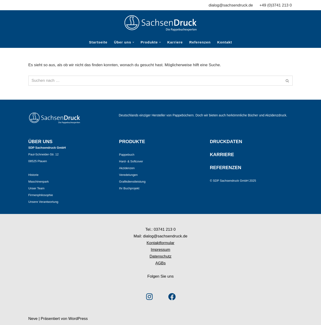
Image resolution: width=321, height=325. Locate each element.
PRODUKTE (132, 141)
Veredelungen (128, 175)
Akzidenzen (127, 168)
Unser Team (36, 188)
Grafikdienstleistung (132, 181)
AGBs (160, 263)
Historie (33, 175)
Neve (33, 318)
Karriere (175, 42)
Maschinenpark (38, 181)
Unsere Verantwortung (43, 202)
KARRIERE (222, 154)
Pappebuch (126, 154)
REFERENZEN (225, 167)
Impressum (160, 249)
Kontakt (224, 42)
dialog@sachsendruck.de (231, 5)
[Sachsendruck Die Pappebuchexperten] (160, 23)
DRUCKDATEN (226, 141)
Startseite (98, 42)
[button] (133, 42)
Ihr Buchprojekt (129, 188)
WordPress (78, 318)
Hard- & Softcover (131, 161)
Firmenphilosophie (40, 195)
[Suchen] (155, 81)
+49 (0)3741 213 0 (276, 5)
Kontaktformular (160, 243)
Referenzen (200, 42)
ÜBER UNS (40, 141)
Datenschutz (161, 256)
